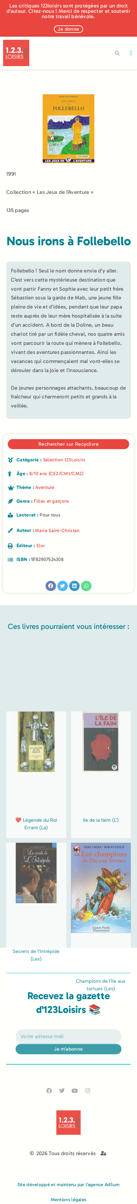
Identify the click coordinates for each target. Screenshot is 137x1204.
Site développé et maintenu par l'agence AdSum (68, 1184)
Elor (40, 545)
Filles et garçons (51, 501)
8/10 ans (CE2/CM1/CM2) (56, 473)
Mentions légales (69, 1199)
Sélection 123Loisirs (64, 460)
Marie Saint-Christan (57, 530)
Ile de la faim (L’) (101, 947)
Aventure (44, 487)
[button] (131, 53)
